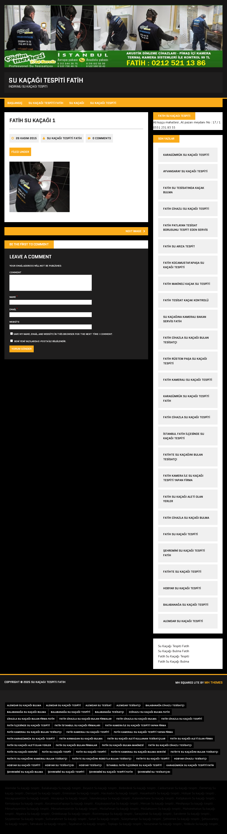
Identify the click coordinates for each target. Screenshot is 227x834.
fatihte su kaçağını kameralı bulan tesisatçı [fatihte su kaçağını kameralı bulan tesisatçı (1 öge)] (37, 760)
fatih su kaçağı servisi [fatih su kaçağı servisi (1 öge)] (22, 754)
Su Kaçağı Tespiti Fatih (46, 104)
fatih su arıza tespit (179, 249)
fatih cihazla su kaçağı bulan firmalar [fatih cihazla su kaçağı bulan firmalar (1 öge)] (85, 721)
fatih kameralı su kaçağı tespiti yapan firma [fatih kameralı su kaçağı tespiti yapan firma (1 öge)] (143, 734)
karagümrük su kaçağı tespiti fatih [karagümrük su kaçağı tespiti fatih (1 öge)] (190, 767)
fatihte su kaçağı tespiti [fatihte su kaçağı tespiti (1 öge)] (152, 760)
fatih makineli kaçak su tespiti (186, 286)
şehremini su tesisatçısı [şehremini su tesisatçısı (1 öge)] (154, 774)
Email (13, 316)
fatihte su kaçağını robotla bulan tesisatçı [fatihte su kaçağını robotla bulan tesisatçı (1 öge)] (101, 760)
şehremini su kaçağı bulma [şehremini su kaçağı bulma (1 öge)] (25, 774)
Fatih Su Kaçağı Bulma (173, 664)
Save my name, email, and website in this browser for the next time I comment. (63, 341)
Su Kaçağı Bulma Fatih (173, 653)
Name (13, 304)
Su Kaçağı (77, 104)
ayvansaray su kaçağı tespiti (185, 174)
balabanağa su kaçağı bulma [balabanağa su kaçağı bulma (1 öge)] (26, 714)
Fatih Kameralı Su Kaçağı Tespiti (187, 382)
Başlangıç (15, 104)
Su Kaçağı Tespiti (104, 104)
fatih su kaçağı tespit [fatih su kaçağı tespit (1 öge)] (56, 754)
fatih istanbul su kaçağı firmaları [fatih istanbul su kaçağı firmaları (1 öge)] (77, 727)
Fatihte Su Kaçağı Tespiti (182, 574)
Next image (133, 235)
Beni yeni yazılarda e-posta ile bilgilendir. (41, 348)
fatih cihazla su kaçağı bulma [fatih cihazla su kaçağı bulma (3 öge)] (136, 721)
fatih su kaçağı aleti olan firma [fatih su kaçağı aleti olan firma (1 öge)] (191, 741)
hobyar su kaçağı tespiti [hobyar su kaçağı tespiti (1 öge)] (23, 767)
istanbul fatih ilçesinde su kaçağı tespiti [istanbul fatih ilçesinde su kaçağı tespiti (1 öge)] (134, 767)
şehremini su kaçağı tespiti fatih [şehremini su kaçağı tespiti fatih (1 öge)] (111, 774)
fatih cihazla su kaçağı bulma (186, 520)
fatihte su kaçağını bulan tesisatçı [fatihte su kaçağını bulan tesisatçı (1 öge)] (194, 754)
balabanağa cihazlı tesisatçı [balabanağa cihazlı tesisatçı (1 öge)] (165, 707)
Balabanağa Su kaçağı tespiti (185, 607)
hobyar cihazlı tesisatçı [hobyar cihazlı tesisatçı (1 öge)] (190, 760)
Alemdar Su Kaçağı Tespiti (183, 623)
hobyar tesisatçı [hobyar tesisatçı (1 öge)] (90, 767)
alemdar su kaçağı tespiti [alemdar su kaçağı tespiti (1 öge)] (63, 707)
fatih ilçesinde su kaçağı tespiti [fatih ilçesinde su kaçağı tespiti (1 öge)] (28, 727)
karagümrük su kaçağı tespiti (186, 157)
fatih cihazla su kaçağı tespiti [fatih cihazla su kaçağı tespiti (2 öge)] (181, 721)
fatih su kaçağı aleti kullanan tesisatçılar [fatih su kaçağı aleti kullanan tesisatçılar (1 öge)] (136, 741)
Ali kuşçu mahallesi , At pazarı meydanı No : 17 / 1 (186, 124)
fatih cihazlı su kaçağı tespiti (186, 211)
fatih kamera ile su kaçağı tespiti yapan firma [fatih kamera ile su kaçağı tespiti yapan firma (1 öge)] (135, 727)
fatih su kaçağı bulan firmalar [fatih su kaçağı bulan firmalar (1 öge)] (76, 747)
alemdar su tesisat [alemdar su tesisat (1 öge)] (98, 707)
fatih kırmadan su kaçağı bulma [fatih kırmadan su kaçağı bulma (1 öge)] (81, 741)
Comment (16, 276)
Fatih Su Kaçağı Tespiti (180, 537)
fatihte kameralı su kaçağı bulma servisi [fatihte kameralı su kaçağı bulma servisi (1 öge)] (138, 754)
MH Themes (213, 685)
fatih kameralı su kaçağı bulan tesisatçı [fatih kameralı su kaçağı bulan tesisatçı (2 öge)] (34, 734)
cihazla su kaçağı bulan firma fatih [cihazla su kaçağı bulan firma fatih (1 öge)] (31, 721)
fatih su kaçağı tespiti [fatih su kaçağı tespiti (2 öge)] (91, 754)
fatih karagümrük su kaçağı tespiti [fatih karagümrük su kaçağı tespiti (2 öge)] (31, 741)
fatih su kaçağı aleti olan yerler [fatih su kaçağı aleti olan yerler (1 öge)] (29, 747)
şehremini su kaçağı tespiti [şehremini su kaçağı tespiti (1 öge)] (66, 774)
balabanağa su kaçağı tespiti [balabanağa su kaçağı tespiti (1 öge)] (70, 714)
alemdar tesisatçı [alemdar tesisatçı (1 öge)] (128, 707)
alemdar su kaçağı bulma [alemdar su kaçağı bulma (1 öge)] (24, 707)
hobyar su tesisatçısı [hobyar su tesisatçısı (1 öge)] (59, 767)
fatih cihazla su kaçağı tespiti (186, 420)
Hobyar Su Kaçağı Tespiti (182, 590)
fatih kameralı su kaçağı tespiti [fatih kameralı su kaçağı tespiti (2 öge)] (87, 734)
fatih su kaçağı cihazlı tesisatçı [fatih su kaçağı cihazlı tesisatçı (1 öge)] (169, 747)
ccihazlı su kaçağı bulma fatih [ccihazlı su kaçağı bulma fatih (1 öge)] (149, 714)
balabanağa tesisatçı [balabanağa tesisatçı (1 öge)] (109, 714)
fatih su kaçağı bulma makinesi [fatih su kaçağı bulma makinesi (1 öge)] (123, 747)
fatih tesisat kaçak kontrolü (185, 303)
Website (15, 328)
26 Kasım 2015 (26, 142)
